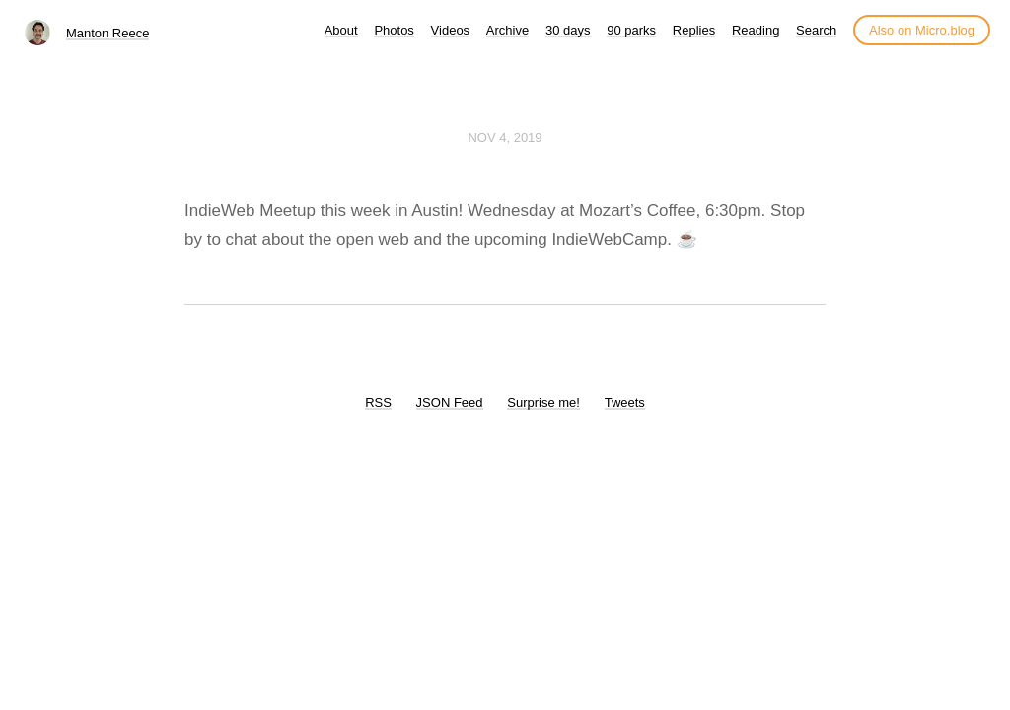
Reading (755, 30)
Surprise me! (543, 402)
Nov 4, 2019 (504, 137)
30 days (568, 30)
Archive (507, 30)
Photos (393, 30)
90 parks (631, 30)
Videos (450, 30)
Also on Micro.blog (921, 30)
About (341, 30)
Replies (694, 30)
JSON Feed (449, 402)
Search (816, 30)
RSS (378, 402)
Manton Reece (108, 33)
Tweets (625, 402)
